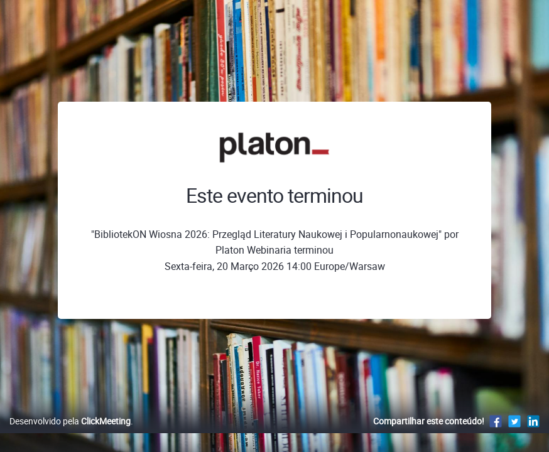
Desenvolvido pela (70, 434)
